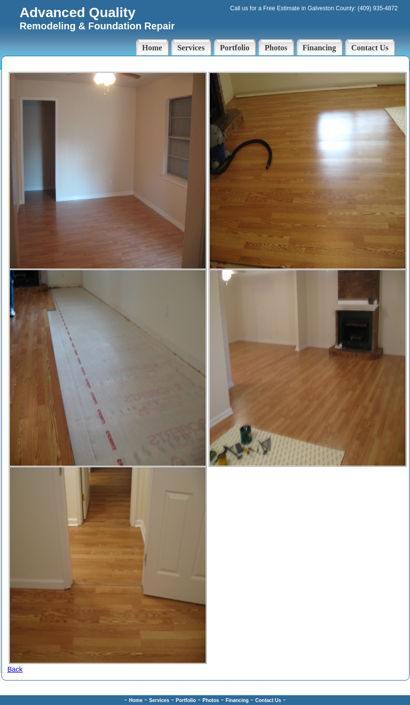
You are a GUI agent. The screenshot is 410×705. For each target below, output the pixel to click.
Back (15, 669)
